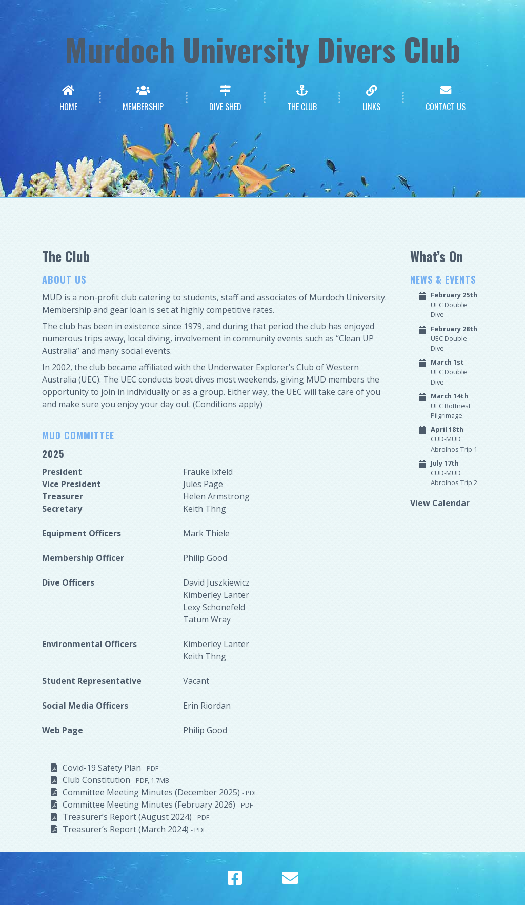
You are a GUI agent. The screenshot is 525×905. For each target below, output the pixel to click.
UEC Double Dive (454, 304)
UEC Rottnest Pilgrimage (451, 405)
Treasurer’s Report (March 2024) (134, 829)
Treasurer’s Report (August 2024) (136, 816)
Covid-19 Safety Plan (110, 767)
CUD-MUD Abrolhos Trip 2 (454, 472)
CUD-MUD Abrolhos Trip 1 (454, 439)
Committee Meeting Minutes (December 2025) (160, 792)
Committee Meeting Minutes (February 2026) (158, 804)
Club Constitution (116, 780)
